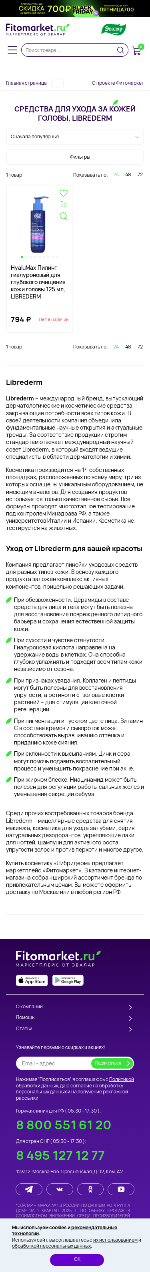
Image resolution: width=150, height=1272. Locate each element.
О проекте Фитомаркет (118, 83)
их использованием (115, 1239)
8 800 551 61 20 (64, 1125)
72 (140, 174)
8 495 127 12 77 (60, 1155)
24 (116, 174)
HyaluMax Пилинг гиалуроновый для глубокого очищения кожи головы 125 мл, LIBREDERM (38, 282)
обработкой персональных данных (51, 1245)
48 (128, 174)
